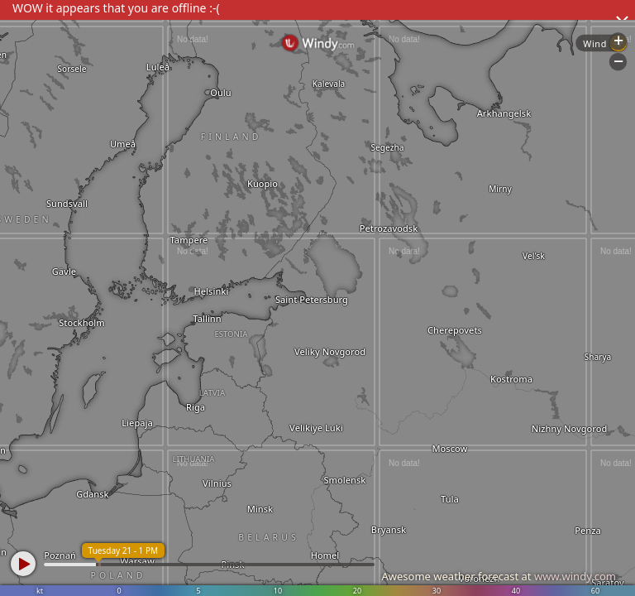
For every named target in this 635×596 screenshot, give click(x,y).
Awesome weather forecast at (498, 576)
